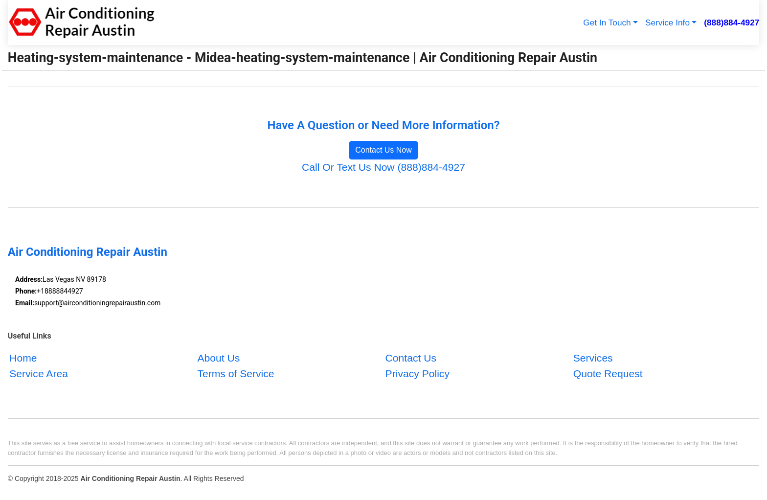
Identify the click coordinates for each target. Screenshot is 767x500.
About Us (218, 358)
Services (593, 358)
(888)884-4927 (731, 22)
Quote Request (608, 373)
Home (23, 358)
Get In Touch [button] (607, 22)
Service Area (38, 373)
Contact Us (410, 358)
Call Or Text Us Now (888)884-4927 (383, 167)
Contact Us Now (383, 150)
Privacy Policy (417, 373)
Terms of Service (235, 373)
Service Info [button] (667, 22)
